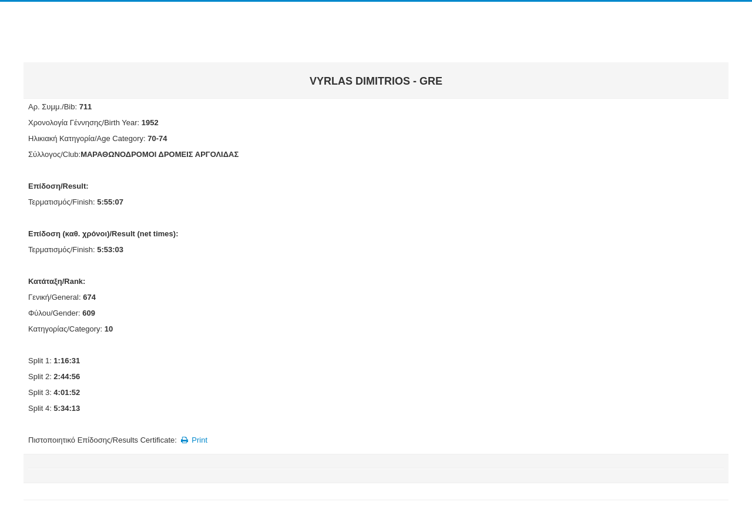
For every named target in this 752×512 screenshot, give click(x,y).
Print (193, 440)
